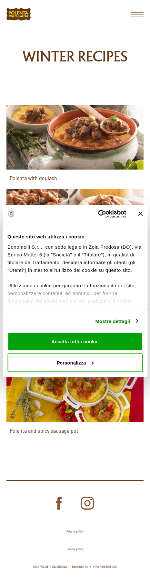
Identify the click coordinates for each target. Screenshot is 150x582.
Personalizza (75, 362)
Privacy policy (75, 531)
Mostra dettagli (112, 321)
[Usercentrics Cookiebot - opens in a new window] (98, 214)
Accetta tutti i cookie (75, 341)
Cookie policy (75, 549)
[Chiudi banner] (140, 214)
